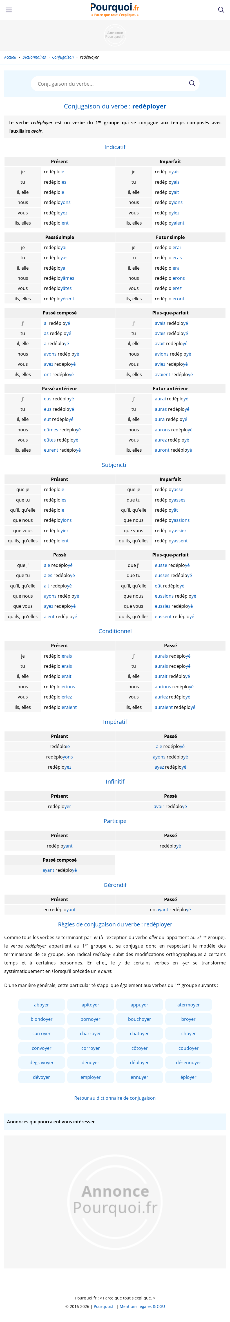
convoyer (42, 1048)
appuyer (139, 1005)
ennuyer (139, 1077)
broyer (188, 1019)
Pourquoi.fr (104, 1306)
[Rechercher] (192, 83)
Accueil (10, 57)
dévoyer (41, 1077)
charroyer (90, 1033)
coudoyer (188, 1048)
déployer (139, 1062)
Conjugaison (63, 57)
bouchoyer (139, 1019)
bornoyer (91, 1019)
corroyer (90, 1048)
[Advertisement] (115, 35)
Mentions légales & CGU (142, 1306)
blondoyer (42, 1019)
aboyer (41, 1005)
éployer (188, 1077)
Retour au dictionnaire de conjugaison (115, 1098)
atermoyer (188, 1005)
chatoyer (139, 1033)
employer (91, 1077)
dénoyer (90, 1062)
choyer (188, 1033)
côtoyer (139, 1048)
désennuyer (188, 1062)
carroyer (41, 1033)
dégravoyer (42, 1062)
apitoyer (90, 1005)
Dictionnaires (34, 57)
